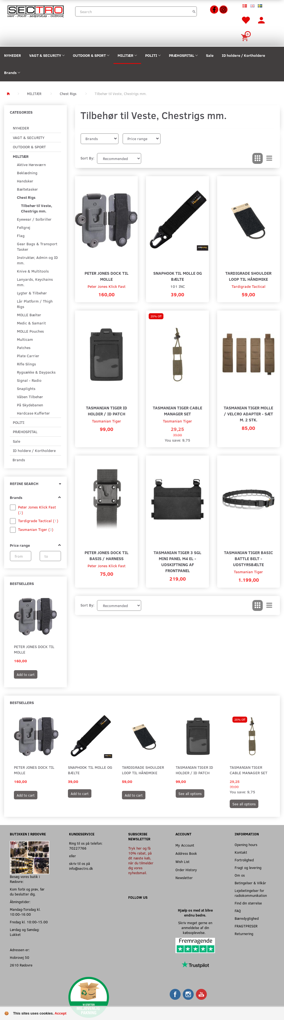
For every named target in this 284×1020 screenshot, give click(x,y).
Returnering (244, 933)
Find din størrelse (248, 903)
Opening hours (246, 844)
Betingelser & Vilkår (250, 882)
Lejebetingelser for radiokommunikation (251, 893)
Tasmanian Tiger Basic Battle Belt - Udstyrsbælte (248, 558)
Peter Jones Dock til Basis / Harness (106, 555)
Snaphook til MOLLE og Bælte (177, 276)
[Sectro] (35, 11)
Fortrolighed (244, 860)
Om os (240, 875)
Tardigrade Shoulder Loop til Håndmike (248, 276)
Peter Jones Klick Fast (106, 286)
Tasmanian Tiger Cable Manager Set (177, 410)
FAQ (238, 910)
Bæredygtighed (247, 918)
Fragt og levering (248, 867)
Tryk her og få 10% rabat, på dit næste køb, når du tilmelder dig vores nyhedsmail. (140, 860)
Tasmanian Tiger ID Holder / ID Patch (106, 410)
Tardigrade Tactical (248, 286)
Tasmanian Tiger (106, 421)
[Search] (194, 11)
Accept (60, 1013)
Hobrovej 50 (19, 957)
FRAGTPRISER (246, 926)
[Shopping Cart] (245, 37)
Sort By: (87, 158)
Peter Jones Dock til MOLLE (34, 649)
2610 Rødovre (21, 965)
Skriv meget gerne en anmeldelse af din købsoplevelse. (195, 927)
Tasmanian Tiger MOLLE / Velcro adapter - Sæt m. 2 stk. (248, 413)
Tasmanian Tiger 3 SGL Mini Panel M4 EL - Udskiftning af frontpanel (177, 561)
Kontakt (241, 852)
